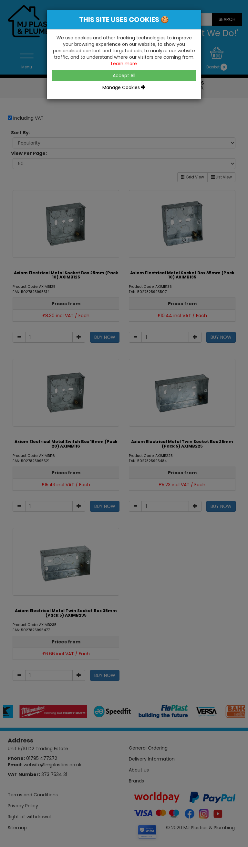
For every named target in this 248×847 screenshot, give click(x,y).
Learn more (124, 63)
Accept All (124, 75)
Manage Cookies (124, 87)
